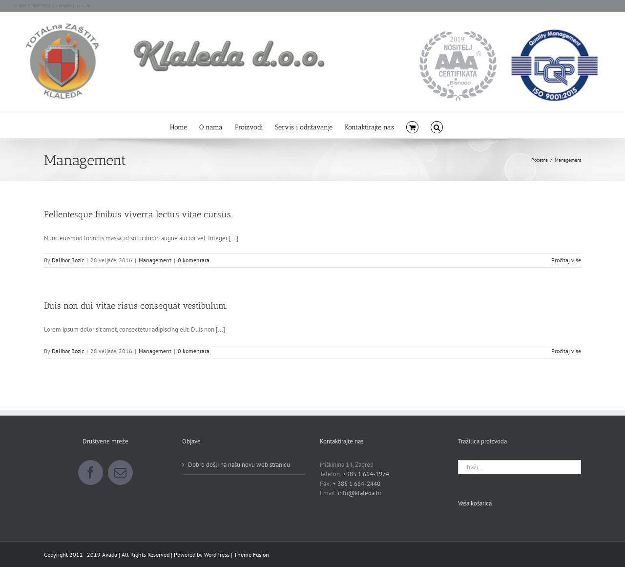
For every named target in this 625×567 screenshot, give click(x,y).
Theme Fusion (251, 554)
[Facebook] (90, 472)
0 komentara (193, 260)
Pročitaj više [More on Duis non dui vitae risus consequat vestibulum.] (566, 351)
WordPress (216, 554)
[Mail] (120, 472)
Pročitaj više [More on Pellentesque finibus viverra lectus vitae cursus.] (566, 260)
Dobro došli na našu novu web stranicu (239, 465)
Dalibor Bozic (68, 260)
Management (155, 260)
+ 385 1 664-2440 (356, 484)
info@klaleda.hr (73, 5)
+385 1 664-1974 (366, 474)
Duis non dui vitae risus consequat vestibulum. (136, 305)
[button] (437, 124)
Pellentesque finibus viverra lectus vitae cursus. (138, 214)
